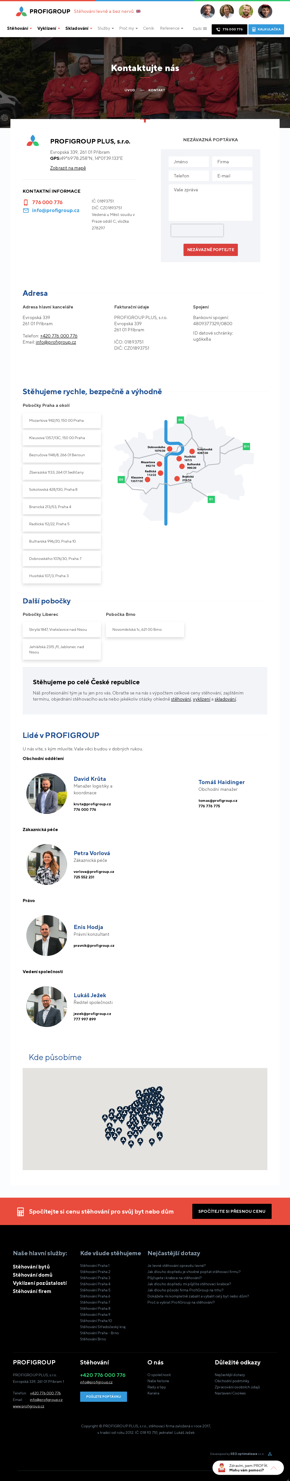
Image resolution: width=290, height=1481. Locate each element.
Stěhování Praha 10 (96, 1321)
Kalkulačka (266, 29)
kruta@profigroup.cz (95, 803)
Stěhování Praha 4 (95, 1284)
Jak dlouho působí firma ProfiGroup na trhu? (185, 1290)
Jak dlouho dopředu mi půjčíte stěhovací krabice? (189, 1284)
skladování (225, 699)
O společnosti (159, 1375)
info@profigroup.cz (56, 210)
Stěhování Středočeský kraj (102, 1327)
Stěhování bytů (31, 1267)
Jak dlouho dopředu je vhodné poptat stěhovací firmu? (194, 1272)
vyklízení (201, 699)
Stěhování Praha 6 (95, 1296)
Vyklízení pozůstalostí (40, 1283)
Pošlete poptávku (103, 1397)
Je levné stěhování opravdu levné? (176, 1265)
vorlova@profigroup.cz (97, 871)
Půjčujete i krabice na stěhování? (174, 1278)
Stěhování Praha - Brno (99, 1333)
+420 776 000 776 (45, 1393)
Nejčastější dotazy (230, 1375)
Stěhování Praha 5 (95, 1290)
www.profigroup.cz (28, 1406)
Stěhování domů (32, 1275)
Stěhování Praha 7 (95, 1302)
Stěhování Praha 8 (95, 1308)
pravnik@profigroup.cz (97, 945)
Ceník (148, 28)
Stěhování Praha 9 (95, 1314)
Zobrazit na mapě (68, 167)
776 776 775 (211, 806)
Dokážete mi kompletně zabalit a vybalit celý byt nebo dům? (198, 1296)
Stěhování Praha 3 (95, 1278)
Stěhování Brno (93, 1339)
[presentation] (197, 230)
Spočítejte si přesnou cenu (232, 1211)
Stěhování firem (32, 1291)
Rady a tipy (156, 1387)
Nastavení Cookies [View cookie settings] (230, 1393)
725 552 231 (86, 877)
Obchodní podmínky (232, 1381)
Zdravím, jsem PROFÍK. (248, 1466)
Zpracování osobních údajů (237, 1387)
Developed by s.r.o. (237, 1453)
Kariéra (153, 1393)
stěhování (181, 699)
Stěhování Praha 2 (95, 1272)
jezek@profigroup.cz (95, 1013)
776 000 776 (229, 29)
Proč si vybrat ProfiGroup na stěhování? (181, 1302)
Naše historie (158, 1381)
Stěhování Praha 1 (95, 1265)
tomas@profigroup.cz (221, 800)
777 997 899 (87, 1020)
